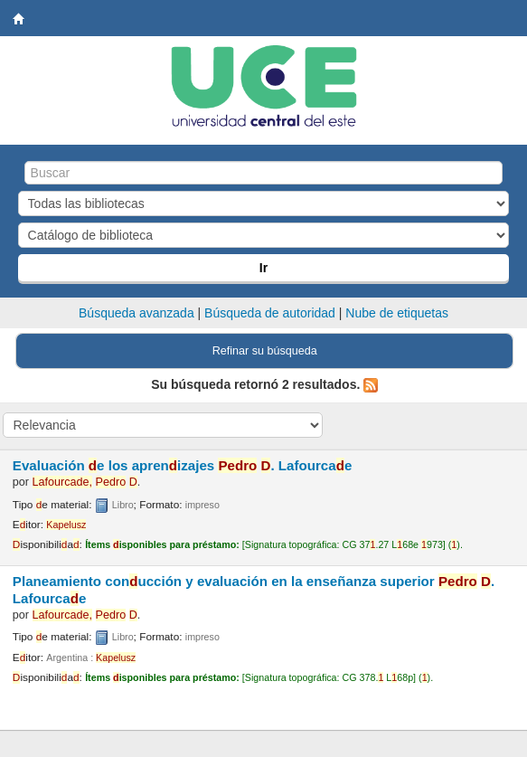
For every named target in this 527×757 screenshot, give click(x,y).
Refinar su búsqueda (264, 351)
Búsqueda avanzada (136, 313)
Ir (263, 267)
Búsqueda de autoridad (269, 313)
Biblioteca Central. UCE (19, 19)
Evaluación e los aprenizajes (182, 465)
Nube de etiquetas (396, 313)
